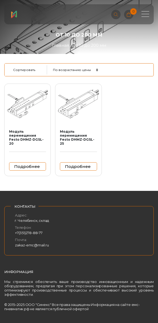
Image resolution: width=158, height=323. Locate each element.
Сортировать (24, 70)
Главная (60, 45)
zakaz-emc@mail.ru (32, 245)
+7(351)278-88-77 (29, 233)
